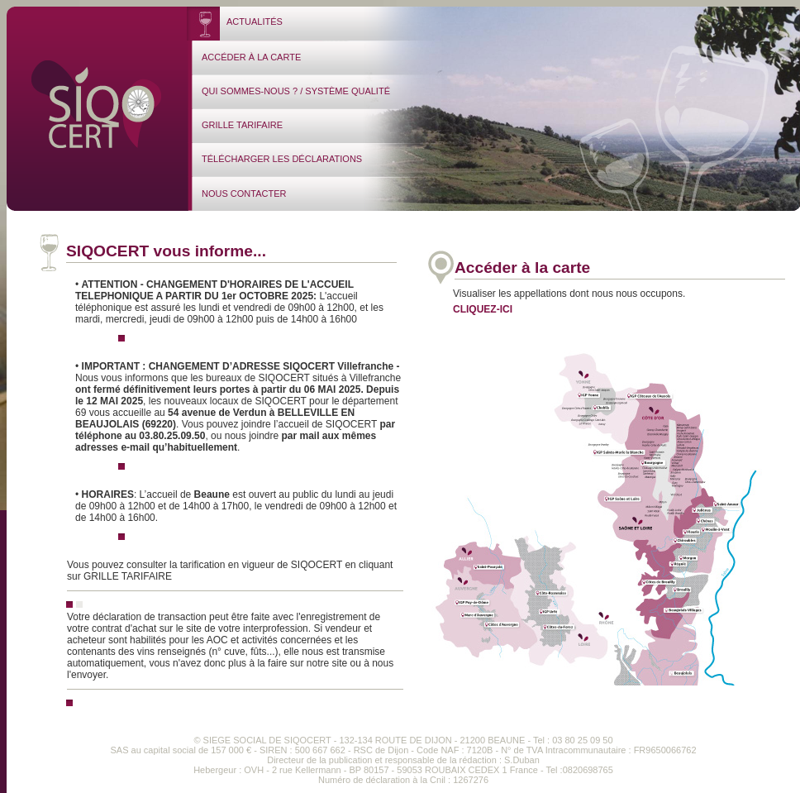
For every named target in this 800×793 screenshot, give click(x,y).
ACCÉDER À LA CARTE (251, 57)
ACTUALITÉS (254, 21)
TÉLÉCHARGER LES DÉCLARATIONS (282, 159)
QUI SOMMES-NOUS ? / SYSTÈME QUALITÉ (296, 91)
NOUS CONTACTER (244, 193)
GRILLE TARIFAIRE (242, 125)
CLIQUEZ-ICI (482, 309)
